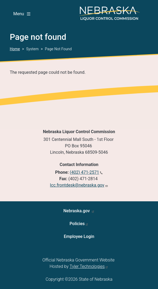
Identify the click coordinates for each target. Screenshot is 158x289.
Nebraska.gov (77, 210)
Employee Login (79, 236)
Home (15, 49)
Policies (77, 223)
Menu (21, 13)
